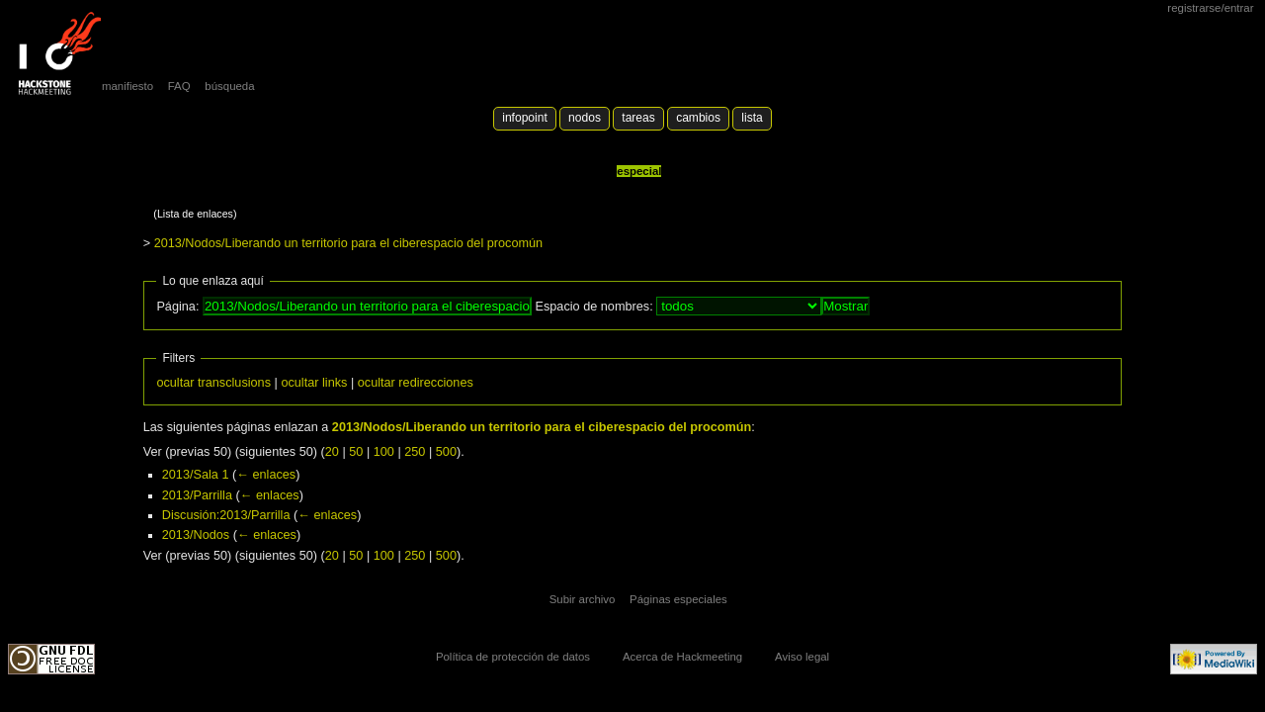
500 (446, 452)
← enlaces (265, 475)
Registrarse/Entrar (1210, 8)
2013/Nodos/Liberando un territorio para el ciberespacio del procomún (349, 243)
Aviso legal (802, 657)
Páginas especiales (678, 599)
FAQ (179, 86)
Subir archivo (582, 599)
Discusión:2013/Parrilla (226, 515)
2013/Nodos (195, 535)
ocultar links (314, 383)
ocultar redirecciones (415, 383)
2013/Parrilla (197, 495)
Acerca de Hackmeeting (682, 657)
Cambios (698, 118)
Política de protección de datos (513, 657)
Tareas (638, 118)
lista (751, 118)
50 (356, 452)
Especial (639, 171)
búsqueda (229, 86)
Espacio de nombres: (593, 306)
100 (384, 452)
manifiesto (127, 86)
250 (414, 452)
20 (332, 452)
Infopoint (525, 118)
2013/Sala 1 (195, 475)
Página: (177, 306)
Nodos (584, 118)
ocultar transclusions (213, 383)
